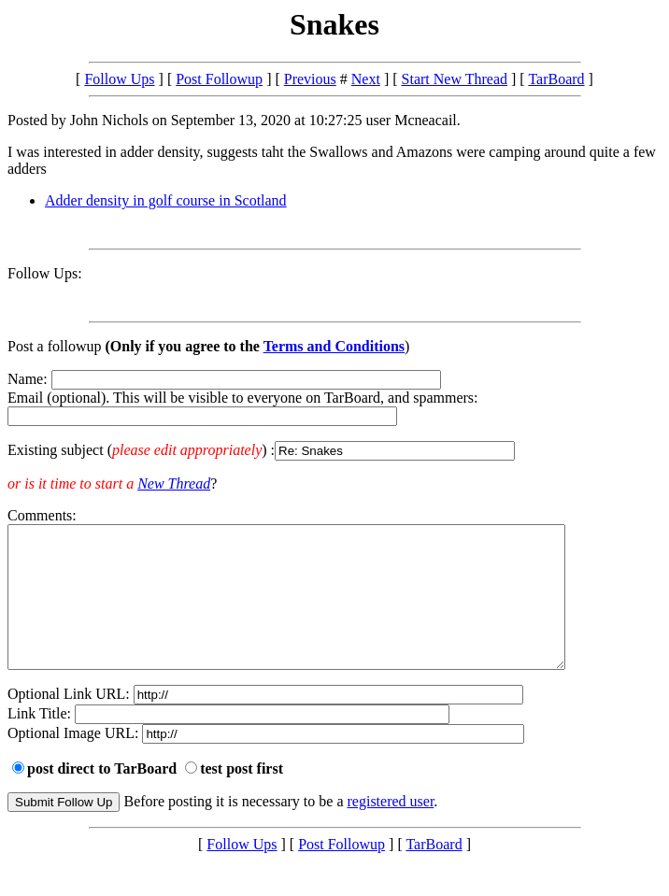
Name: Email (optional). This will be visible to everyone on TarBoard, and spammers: (334, 416)
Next (365, 79)
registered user (391, 829)
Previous (310, 79)
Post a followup (54, 346)
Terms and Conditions (334, 346)
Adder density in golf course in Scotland (166, 200)
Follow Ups (119, 79)
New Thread (173, 483)
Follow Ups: (44, 273)
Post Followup (219, 79)
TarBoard (556, 79)
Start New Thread (454, 79)
